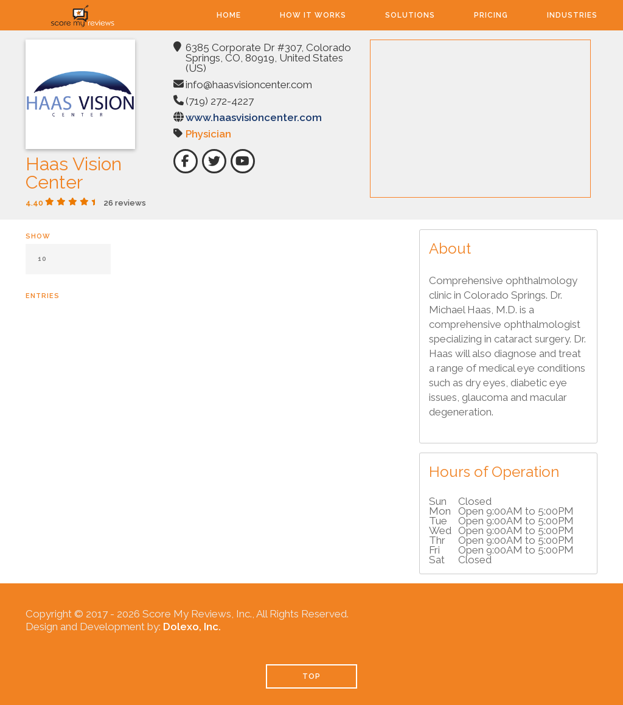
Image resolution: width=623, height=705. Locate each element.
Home (229, 15)
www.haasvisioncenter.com (254, 117)
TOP (311, 676)
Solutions (410, 15)
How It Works (313, 15)
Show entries (68, 266)
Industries (572, 15)
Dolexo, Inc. (192, 626)
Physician (208, 134)
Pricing (491, 15)
